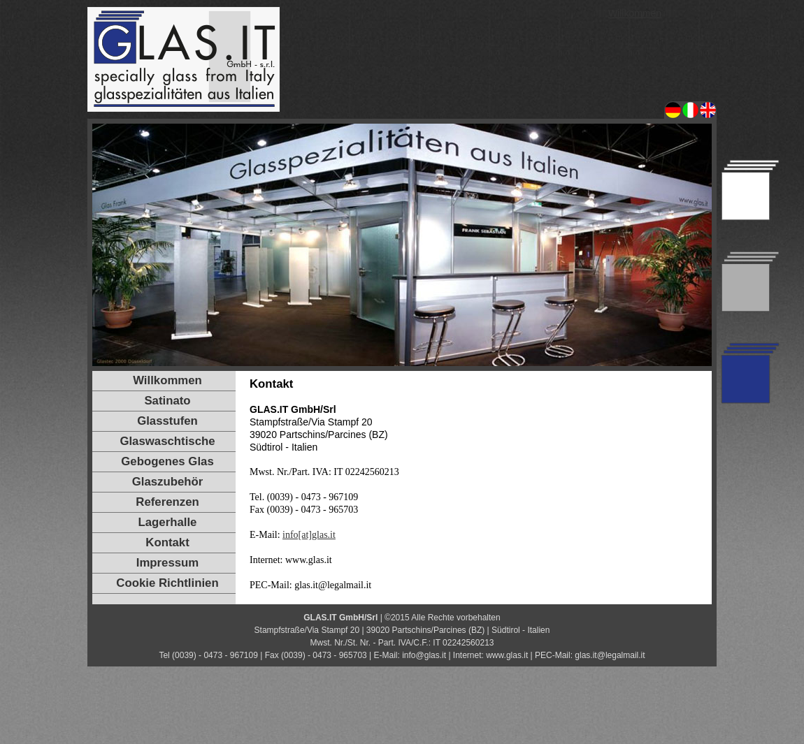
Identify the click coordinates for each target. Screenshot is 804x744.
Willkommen (634, 13)
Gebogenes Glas (167, 461)
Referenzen (167, 502)
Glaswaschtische (167, 441)
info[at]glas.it (309, 535)
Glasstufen (167, 421)
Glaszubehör (167, 481)
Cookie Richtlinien (167, 583)
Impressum (167, 562)
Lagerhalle (167, 522)
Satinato (167, 400)
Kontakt (167, 542)
